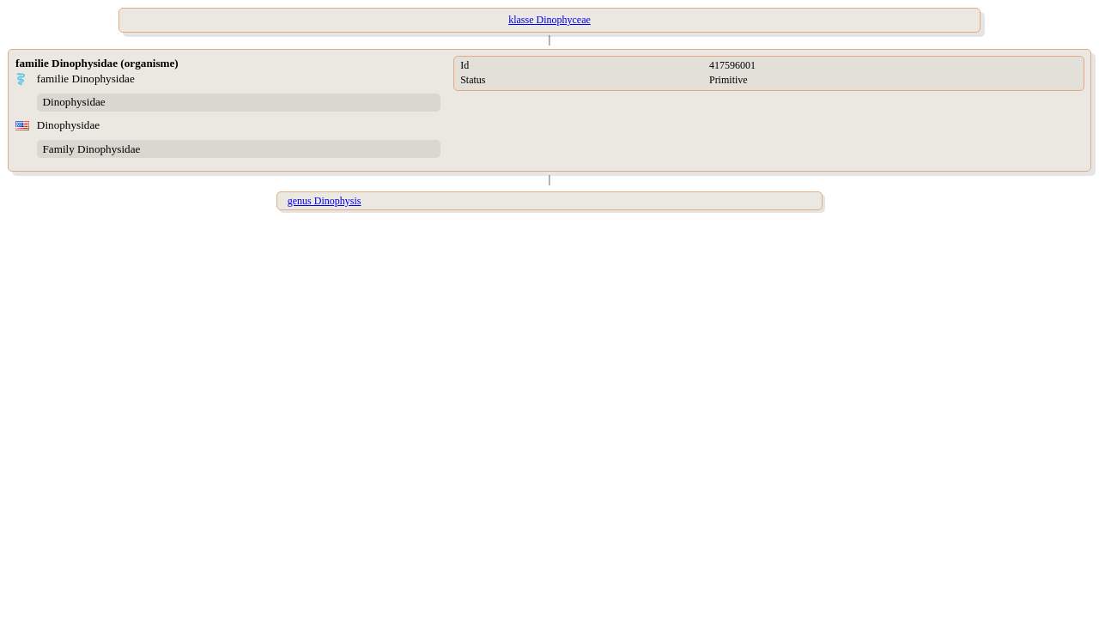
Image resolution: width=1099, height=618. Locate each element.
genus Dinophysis (324, 201)
